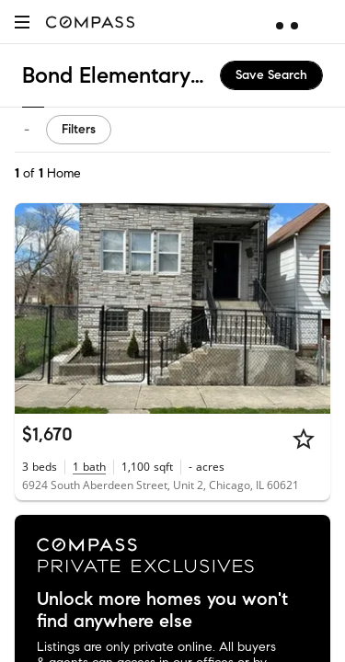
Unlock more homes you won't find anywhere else (162, 610)
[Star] (303, 438)
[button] (22, 21)
